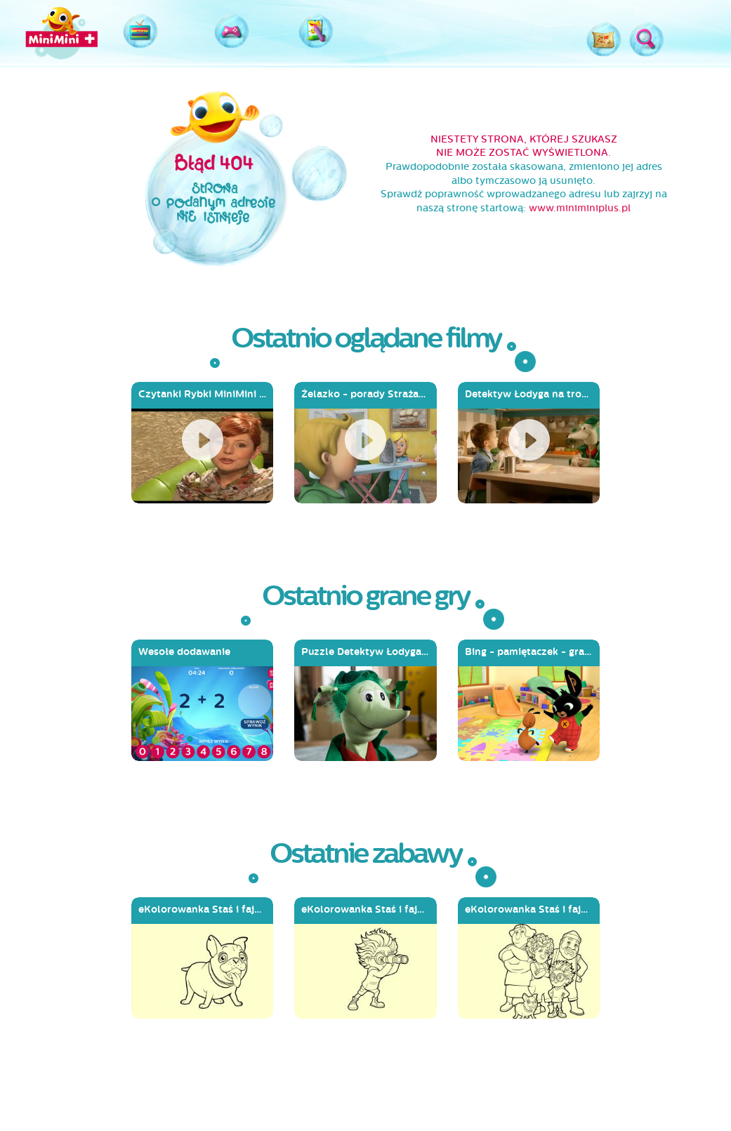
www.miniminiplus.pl (580, 208)
